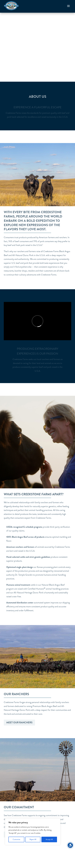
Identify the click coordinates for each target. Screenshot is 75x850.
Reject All (33, 839)
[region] (32, 831)
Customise (16, 839)
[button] (68, 6)
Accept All (49, 839)
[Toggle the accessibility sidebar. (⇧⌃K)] (70, 845)
